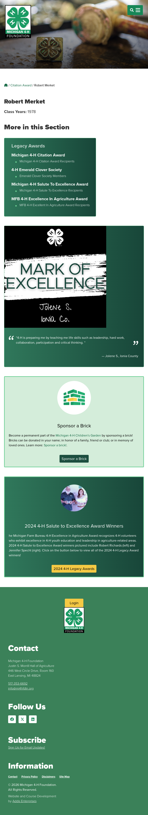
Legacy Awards (28, 145)
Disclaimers (48, 777)
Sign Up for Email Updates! (26, 747)
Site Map (64, 777)
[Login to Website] (74, 603)
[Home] (6, 85)
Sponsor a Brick (74, 425)
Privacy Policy (29, 777)
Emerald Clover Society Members (43, 176)
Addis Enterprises (24, 801)
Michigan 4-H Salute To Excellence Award (49, 184)
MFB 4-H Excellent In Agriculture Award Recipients (55, 205)
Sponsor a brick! (55, 445)
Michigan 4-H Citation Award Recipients (47, 161)
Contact (12, 777)
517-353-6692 (18, 683)
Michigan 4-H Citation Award (38, 155)
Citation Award (21, 85)
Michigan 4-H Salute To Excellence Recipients (51, 190)
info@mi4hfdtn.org (21, 688)
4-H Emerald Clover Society (36, 170)
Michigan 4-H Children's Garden (78, 435)
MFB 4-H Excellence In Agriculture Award (49, 199)
